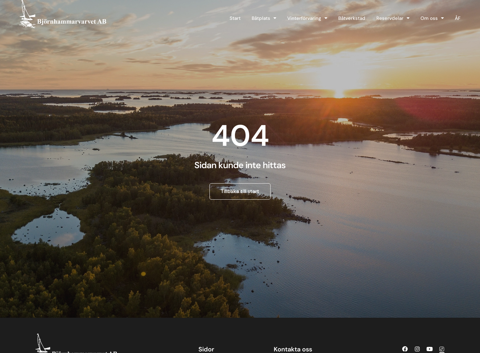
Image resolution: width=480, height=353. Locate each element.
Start (235, 18)
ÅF (457, 18)
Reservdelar (392, 18)
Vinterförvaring (307, 18)
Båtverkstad (351, 18)
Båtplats (264, 18)
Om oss (432, 18)
